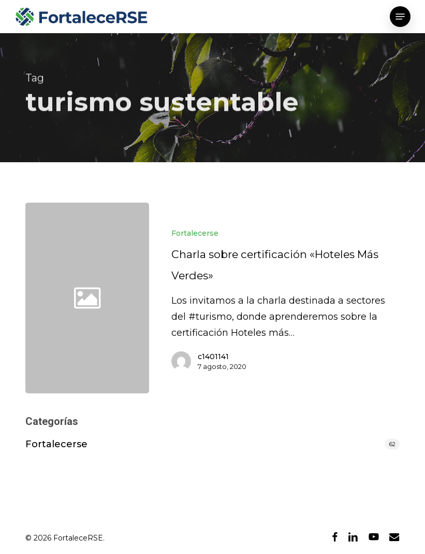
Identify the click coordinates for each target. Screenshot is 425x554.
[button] (400, 16)
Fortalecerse (194, 233)
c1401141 (213, 356)
